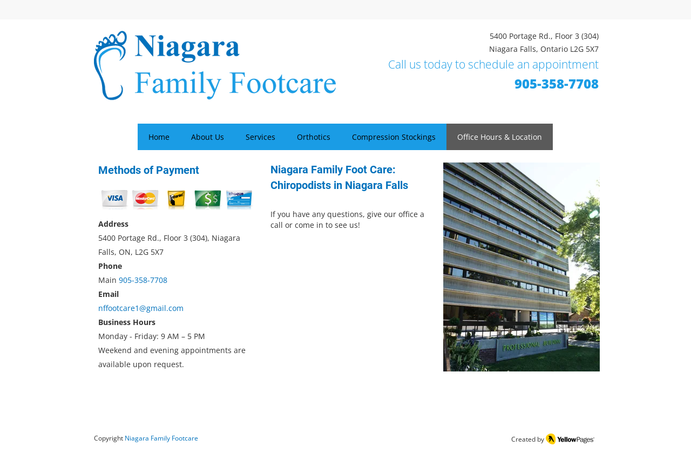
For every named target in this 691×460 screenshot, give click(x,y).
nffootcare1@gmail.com (141, 308)
